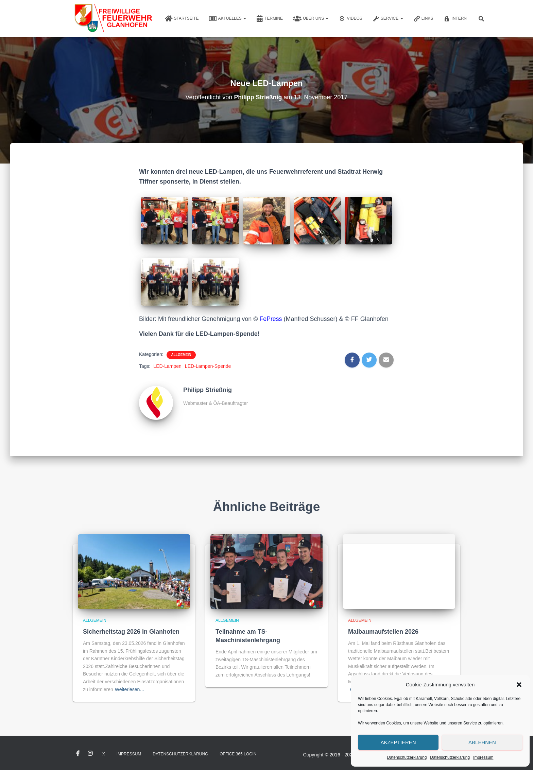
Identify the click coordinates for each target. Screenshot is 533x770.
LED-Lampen (167, 366)
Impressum (483, 757)
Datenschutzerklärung (407, 757)
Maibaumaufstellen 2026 (383, 631)
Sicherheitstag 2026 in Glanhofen (131, 631)
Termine (269, 18)
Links (423, 18)
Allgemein (181, 355)
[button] (519, 684)
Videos (350, 18)
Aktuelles (227, 18)
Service (388, 18)
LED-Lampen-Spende (208, 366)
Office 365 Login (238, 754)
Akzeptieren (398, 742)
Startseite (182, 18)
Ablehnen (482, 742)
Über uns (310, 18)
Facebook (78, 754)
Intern (455, 18)
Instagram (90, 754)
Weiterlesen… (130, 689)
